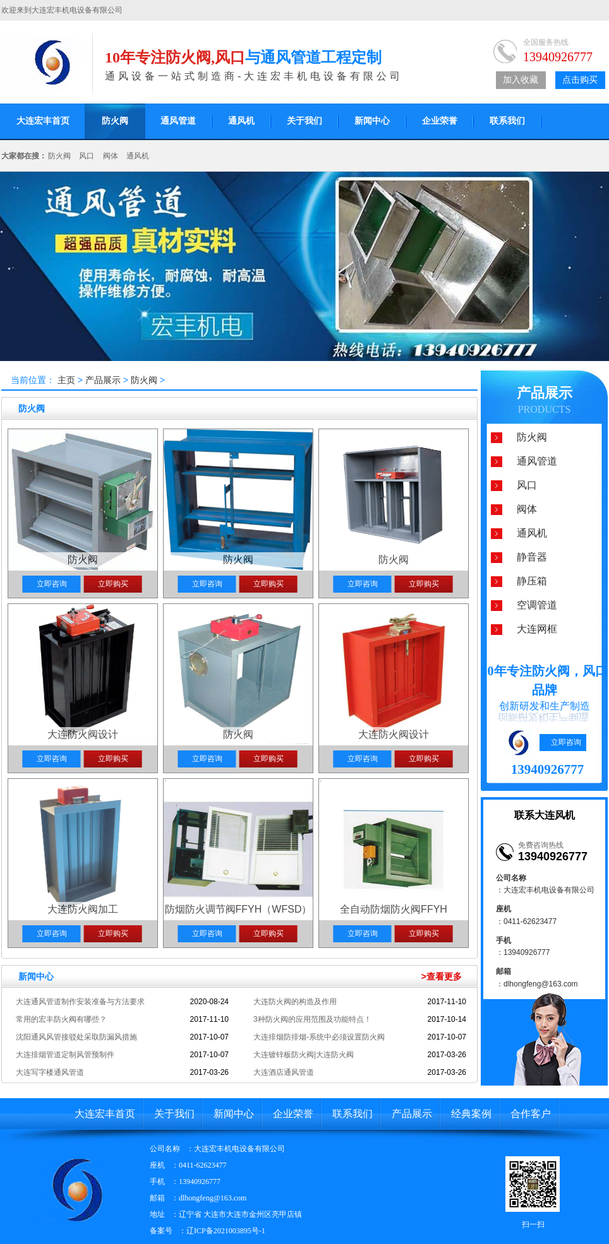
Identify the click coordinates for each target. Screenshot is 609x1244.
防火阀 (115, 121)
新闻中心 (372, 121)
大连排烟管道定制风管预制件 (65, 1054)
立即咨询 (52, 583)
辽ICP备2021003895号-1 (225, 1230)
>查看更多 (441, 976)
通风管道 (178, 121)
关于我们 (304, 121)
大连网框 (537, 629)
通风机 (241, 121)
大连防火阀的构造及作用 (295, 1001)
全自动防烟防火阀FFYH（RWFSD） (393, 910)
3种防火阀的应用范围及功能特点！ (312, 1019)
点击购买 (580, 80)
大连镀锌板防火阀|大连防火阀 (303, 1054)
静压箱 (532, 581)
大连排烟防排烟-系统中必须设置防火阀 (319, 1037)
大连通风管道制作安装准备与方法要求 (80, 1001)
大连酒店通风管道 (283, 1072)
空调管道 (537, 605)
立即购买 (113, 583)
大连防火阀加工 (82, 909)
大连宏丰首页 (105, 1113)
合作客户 (530, 1113)
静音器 (532, 557)
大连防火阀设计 (82, 734)
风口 (86, 155)
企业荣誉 (439, 121)
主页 (66, 380)
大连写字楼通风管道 (50, 1072)
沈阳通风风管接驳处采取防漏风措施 (76, 1037)
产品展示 (104, 380)
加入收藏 (520, 80)
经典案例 (471, 1113)
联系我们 (507, 121)
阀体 (110, 155)
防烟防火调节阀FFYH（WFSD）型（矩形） (238, 910)
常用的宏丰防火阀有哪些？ (61, 1019)
